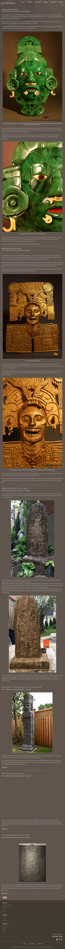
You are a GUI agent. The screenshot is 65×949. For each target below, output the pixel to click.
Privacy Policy (40, 943)
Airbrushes (4, 917)
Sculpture (38, 2)
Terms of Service (32, 943)
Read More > (5, 767)
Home (23, 2)
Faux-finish (4, 908)
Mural (4, 913)
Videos (46, 2)
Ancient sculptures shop (7, 926)
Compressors (5, 920)
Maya (4, 929)
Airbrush (29, 2)
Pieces (4, 922)
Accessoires (5, 918)
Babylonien (4, 927)
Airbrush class (5, 906)
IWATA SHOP (53, 2)
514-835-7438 (57, 936)
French (4, 932)
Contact (60, 2)
